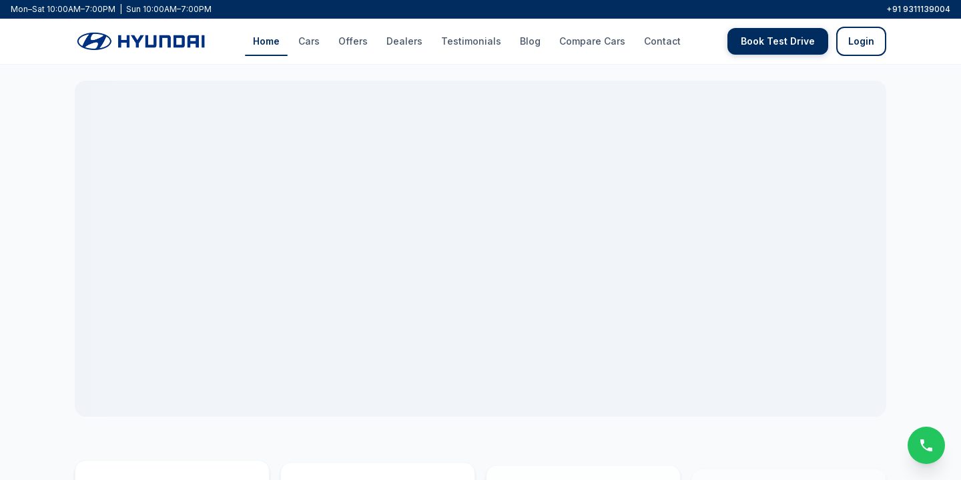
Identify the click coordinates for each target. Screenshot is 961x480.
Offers (353, 39)
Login (861, 39)
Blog (530, 39)
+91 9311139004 (918, 9)
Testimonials (471, 39)
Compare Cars (592, 39)
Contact (662, 39)
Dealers (404, 39)
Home (266, 39)
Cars (309, 39)
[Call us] (926, 445)
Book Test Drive (778, 39)
